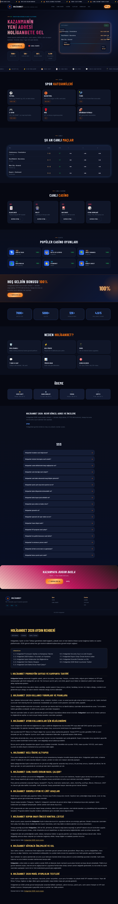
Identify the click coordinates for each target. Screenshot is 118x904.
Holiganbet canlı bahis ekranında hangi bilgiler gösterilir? (42, 478)
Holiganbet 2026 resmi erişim (34, 840)
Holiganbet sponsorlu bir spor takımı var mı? (38, 517)
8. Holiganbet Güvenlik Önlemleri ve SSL (75, 659)
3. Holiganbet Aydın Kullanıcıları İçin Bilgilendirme (31, 659)
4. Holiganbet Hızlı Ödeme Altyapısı (27, 662)
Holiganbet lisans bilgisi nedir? (34, 523)
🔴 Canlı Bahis (33, 46)
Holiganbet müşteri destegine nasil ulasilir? (38, 459)
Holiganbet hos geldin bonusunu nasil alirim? (38, 536)
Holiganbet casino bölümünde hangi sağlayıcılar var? (40, 465)
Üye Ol (107, 6)
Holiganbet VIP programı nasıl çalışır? (36, 529)
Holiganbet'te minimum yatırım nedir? (36, 542)
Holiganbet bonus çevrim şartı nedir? (36, 555)
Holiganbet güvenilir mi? (32, 510)
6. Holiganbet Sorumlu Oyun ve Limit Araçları (76, 654)
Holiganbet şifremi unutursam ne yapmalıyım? (38, 549)
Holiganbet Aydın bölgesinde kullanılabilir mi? (38, 491)
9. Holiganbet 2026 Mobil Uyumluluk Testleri (76, 662)
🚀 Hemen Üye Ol (16, 46)
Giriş (68, 581)
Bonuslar (83, 6)
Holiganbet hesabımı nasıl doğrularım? (36, 452)
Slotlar (74, 6)
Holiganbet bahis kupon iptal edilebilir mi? (37, 497)
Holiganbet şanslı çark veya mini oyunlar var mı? (39, 485)
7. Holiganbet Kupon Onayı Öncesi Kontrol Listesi (77, 656)
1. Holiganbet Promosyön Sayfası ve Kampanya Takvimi (34, 654)
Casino (68, 6)
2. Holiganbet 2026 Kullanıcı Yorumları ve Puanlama (32, 656)
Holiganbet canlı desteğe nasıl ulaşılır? (36, 472)
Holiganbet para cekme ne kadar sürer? (36, 504)
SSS (89, 6)
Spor (52, 6)
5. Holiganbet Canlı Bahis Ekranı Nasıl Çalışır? (30, 665)
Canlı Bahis (60, 6)
